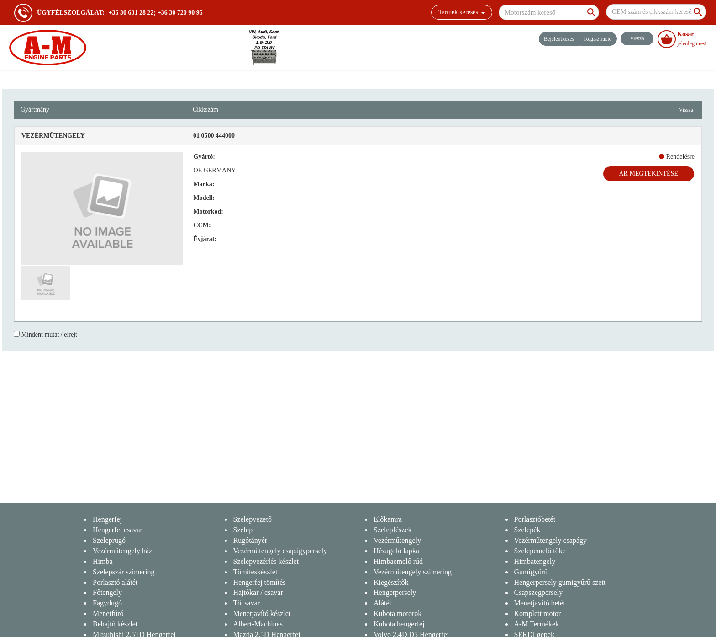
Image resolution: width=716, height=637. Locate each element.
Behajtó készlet (115, 624)
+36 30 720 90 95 (180, 12)
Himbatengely (535, 561)
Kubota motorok (397, 613)
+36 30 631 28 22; (132, 12)
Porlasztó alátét (115, 582)
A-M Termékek (536, 624)
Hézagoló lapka (396, 551)
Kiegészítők (391, 582)
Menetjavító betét (539, 603)
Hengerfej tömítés (259, 582)
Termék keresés (461, 12)
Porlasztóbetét (535, 519)
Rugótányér (250, 540)
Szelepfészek (393, 530)
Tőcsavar (246, 603)
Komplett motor (537, 613)
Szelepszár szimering (124, 572)
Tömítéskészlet (255, 572)
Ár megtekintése (649, 173)
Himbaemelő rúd (398, 561)
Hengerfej (107, 519)
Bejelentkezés (559, 39)
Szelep (243, 530)
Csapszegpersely (538, 592)
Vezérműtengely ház (122, 551)
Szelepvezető (252, 519)
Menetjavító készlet (262, 613)
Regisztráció (598, 39)
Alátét (382, 603)
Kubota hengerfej (399, 624)
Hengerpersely (395, 592)
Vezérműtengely (397, 540)
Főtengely (107, 592)
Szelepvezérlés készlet (266, 561)
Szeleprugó (109, 540)
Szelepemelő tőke (540, 551)
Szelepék (527, 530)
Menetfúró (108, 613)
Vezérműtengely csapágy (550, 540)
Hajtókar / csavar (258, 592)
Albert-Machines (258, 624)
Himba (103, 561)
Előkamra (388, 519)
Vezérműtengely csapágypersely (280, 551)
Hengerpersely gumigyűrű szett (560, 582)
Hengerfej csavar (117, 530)
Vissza (686, 110)
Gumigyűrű (531, 572)
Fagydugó (107, 603)
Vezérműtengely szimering (413, 572)
